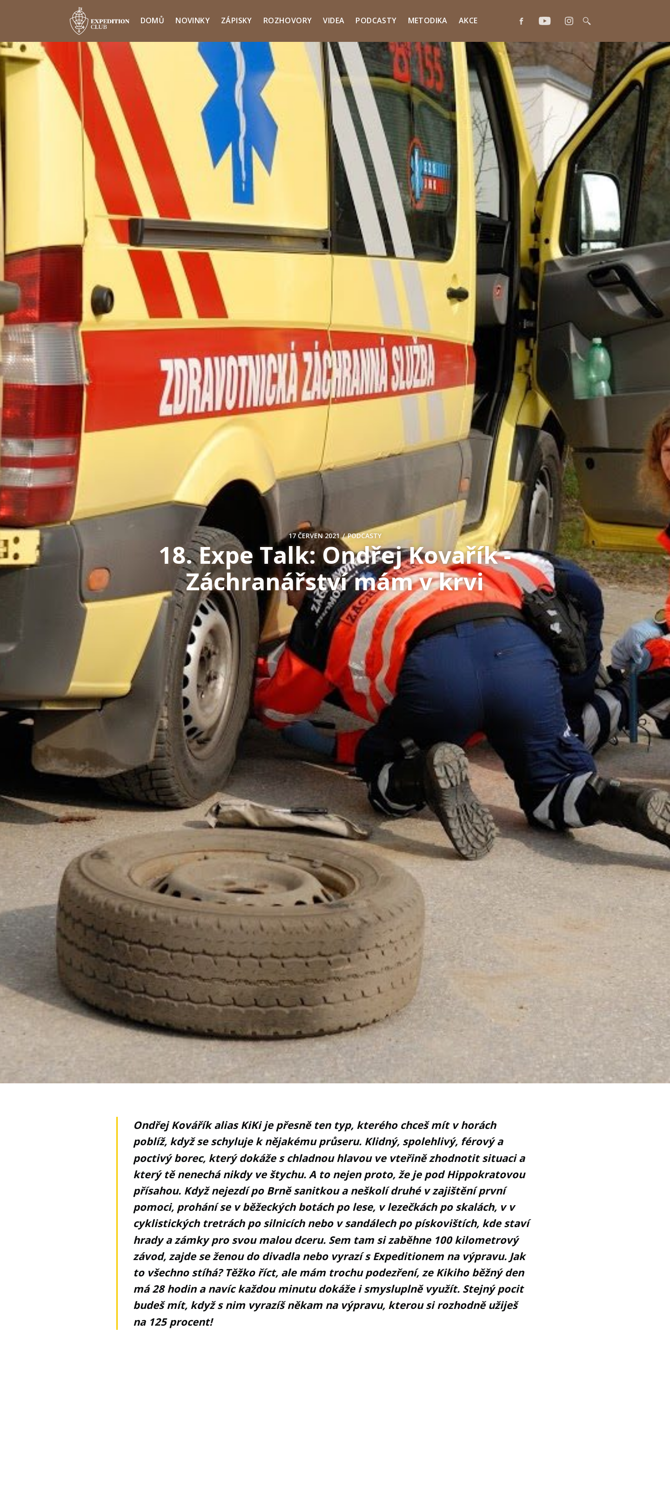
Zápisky (236, 20)
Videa (333, 20)
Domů (153, 20)
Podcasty (375, 20)
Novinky (192, 20)
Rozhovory (287, 20)
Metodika (428, 20)
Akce (468, 20)
